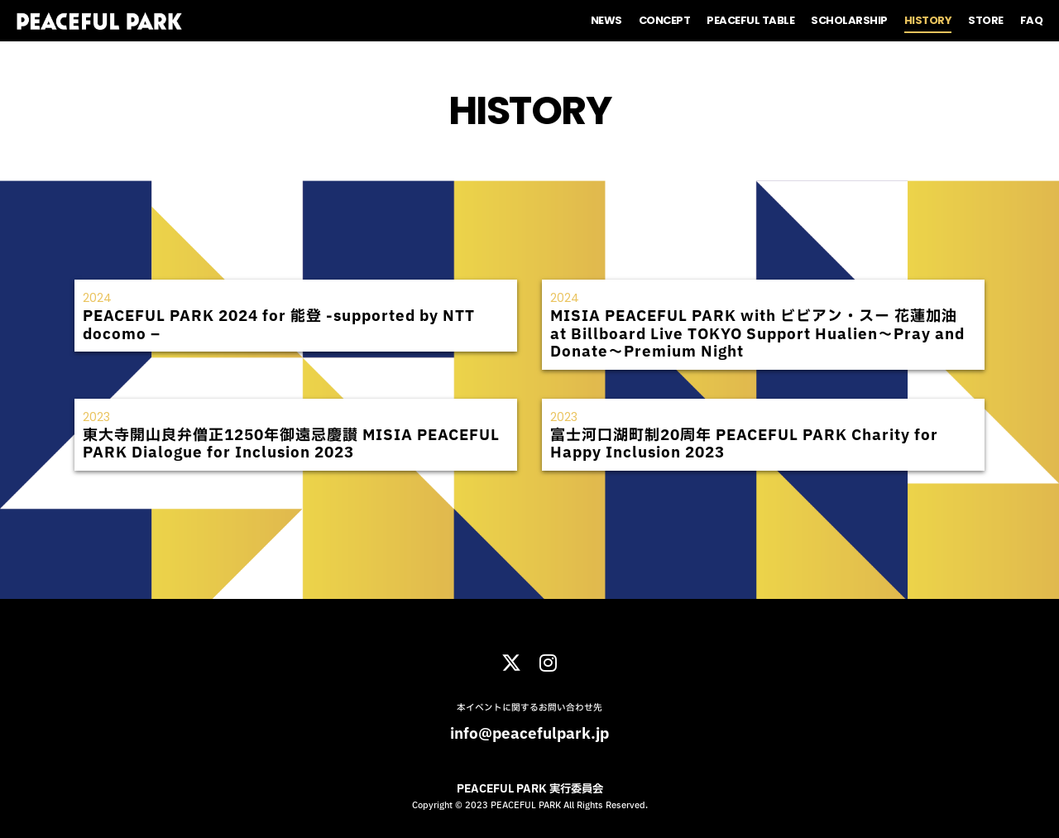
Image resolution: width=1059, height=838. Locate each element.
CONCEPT (665, 20)
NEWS (606, 20)
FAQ (1031, 20)
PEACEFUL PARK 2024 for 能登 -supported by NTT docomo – (279, 325)
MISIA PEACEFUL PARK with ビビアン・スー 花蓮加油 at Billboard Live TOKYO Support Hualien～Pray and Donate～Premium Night (757, 334)
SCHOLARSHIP (849, 20)
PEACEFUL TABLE (750, 20)
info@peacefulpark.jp (529, 734)
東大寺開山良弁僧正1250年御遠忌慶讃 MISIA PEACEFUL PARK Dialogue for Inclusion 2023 (291, 444)
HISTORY (928, 20)
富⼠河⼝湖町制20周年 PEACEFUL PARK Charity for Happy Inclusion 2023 (744, 444)
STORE (986, 20)
